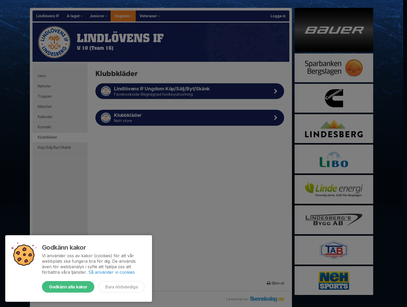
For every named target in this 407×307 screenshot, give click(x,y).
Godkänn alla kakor (68, 286)
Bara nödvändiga (121, 286)
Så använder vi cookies (111, 272)
